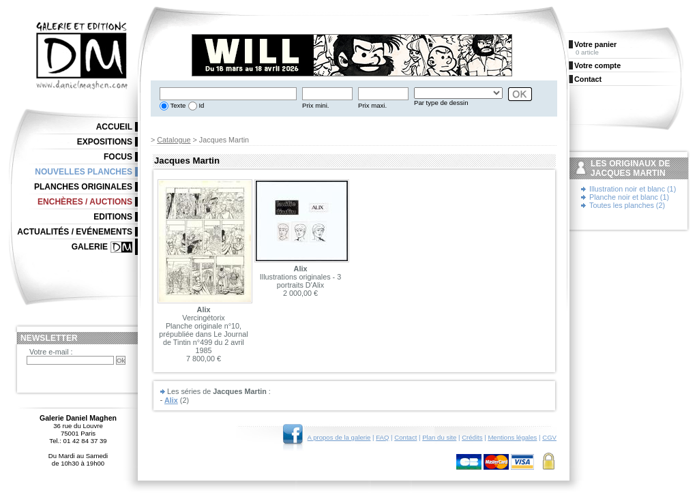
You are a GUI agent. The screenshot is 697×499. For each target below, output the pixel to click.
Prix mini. (315, 105)
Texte (177, 105)
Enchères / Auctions (85, 202)
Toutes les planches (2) (627, 205)
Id (201, 105)
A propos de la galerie (339, 437)
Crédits (472, 437)
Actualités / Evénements (74, 232)
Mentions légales (512, 437)
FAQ (382, 437)
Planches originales (83, 187)
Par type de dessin (441, 102)
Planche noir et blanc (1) (629, 197)
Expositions (104, 142)
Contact (405, 437)
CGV (549, 437)
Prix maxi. (372, 105)
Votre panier (595, 44)
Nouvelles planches (83, 172)
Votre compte (597, 65)
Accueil (114, 127)
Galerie (90, 247)
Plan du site (439, 437)
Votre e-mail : (51, 352)
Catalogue (173, 140)
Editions (112, 217)
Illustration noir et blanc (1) (632, 189)
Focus (118, 157)
